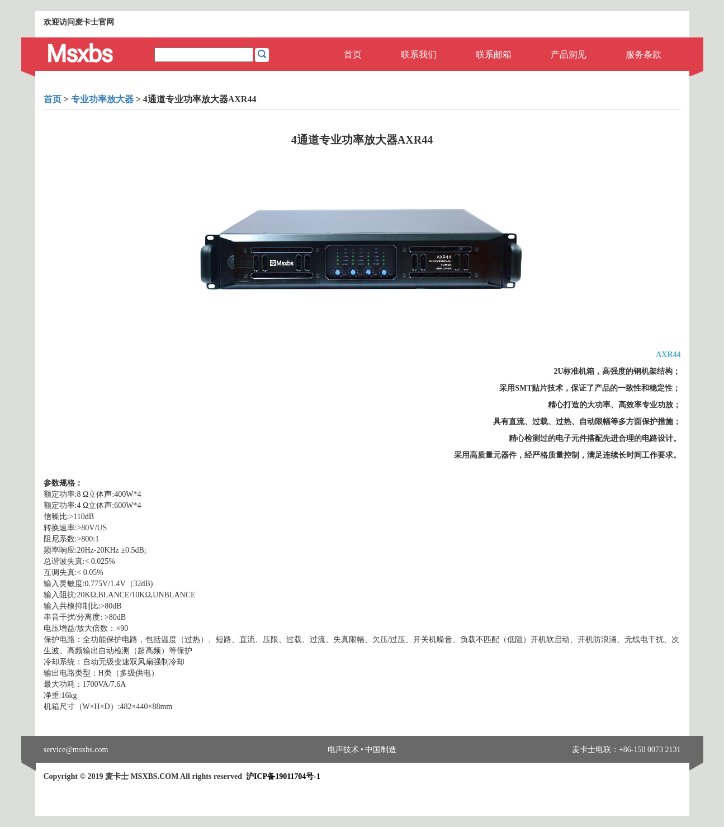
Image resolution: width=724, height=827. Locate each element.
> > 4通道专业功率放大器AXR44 (150, 99)
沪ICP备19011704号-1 (283, 776)
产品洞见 (568, 54)
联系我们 (419, 54)
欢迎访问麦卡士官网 (79, 22)
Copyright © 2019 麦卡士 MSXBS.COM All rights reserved (182, 776)
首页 (353, 54)
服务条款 (643, 54)
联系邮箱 (494, 54)
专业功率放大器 (102, 99)
